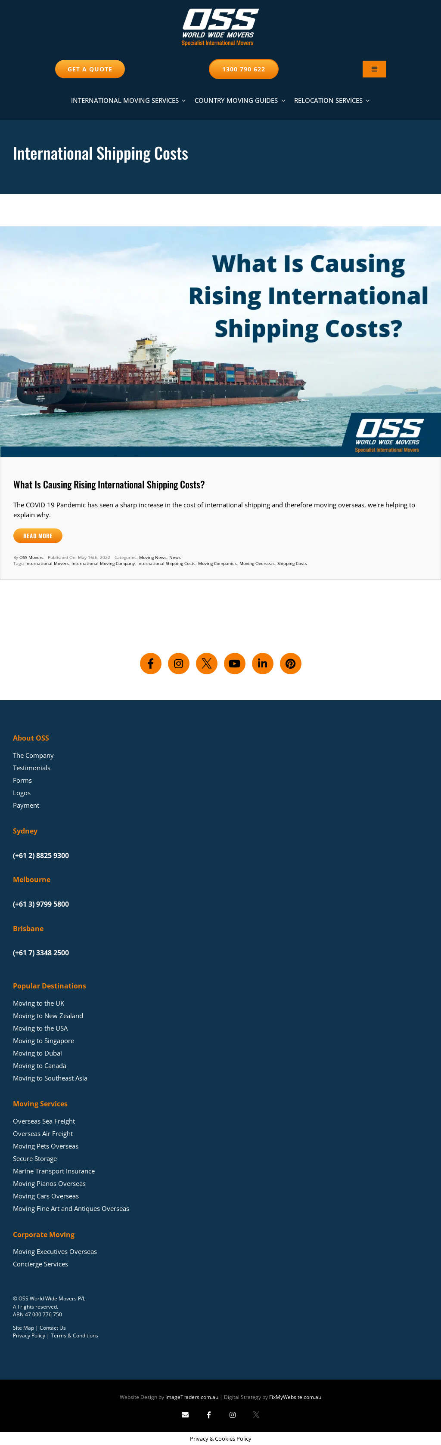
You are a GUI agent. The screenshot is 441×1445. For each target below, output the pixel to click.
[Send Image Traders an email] (185, 1414)
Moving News (153, 557)
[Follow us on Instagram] (178, 663)
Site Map (23, 1327)
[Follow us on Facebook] (150, 663)
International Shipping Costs (166, 563)
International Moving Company (103, 563)
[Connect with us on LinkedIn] (262, 663)
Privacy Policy (29, 1335)
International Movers (47, 563)
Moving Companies (217, 563)
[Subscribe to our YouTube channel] (234, 663)
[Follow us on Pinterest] (290, 663)
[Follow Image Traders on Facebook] (208, 1414)
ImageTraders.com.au (191, 1397)
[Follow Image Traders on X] (256, 1414)
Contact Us (53, 1327)
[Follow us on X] (206, 663)
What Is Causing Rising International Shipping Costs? (109, 484)
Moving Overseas (257, 563)
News (175, 557)
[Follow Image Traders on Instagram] (232, 1414)
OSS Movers (31, 557)
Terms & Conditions (74, 1335)
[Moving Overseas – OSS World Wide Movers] (220, 11)
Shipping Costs (292, 563)
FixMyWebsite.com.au (295, 1397)
